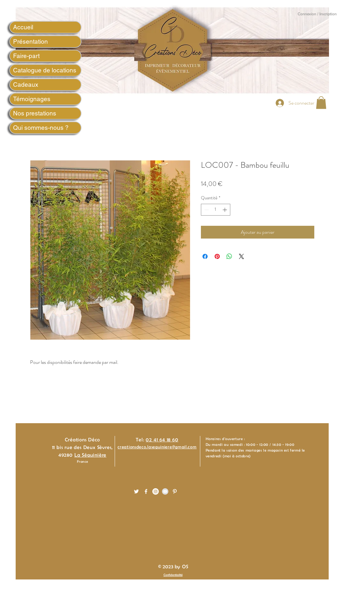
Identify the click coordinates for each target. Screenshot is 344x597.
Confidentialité (173, 575)
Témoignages (31, 98)
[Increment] (225, 209)
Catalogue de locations (44, 70)
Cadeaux (25, 84)
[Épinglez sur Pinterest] (217, 256)
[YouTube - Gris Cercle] (165, 491)
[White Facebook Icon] (146, 491)
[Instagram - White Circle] (155, 491)
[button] (321, 102)
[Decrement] (206, 209)
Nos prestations (34, 113)
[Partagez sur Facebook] (205, 256)
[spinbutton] (215, 209)
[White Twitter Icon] (136, 491)
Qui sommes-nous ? (41, 127)
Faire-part (26, 55)
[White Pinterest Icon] (175, 491)
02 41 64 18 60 (162, 439)
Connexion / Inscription (317, 13)
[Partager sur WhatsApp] (229, 256)
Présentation (30, 41)
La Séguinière (90, 455)
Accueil (23, 27)
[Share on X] (241, 256)
